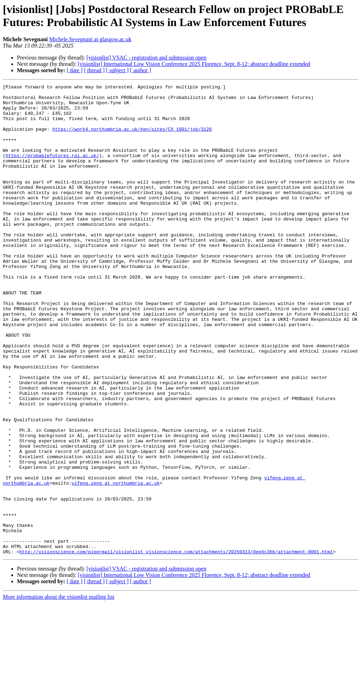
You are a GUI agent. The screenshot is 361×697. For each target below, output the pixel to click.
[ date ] (74, 70)
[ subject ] (117, 70)
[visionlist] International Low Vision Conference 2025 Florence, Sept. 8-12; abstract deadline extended (194, 64)
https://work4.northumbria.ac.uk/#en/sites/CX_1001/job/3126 (132, 138)
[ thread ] (94, 70)
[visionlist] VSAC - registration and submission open (146, 58)
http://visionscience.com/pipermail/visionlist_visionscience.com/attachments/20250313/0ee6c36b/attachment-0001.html (176, 645)
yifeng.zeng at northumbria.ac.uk (116, 563)
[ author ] (140, 70)
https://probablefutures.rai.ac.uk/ (52, 170)
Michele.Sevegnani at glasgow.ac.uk (90, 39)
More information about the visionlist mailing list (58, 691)
